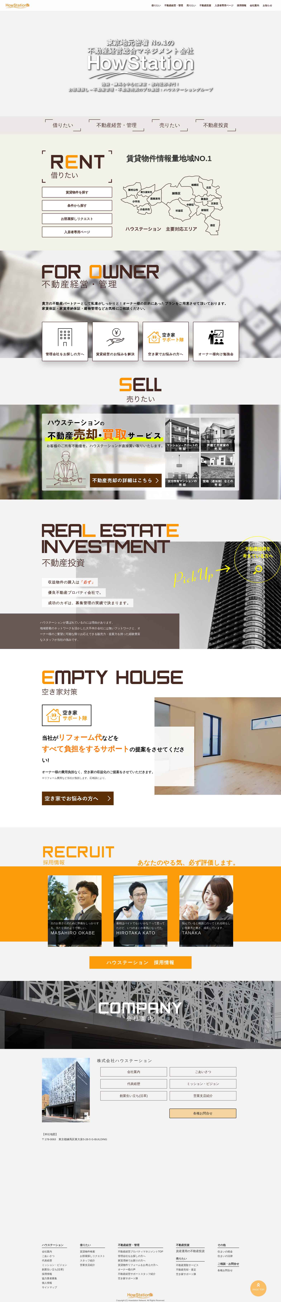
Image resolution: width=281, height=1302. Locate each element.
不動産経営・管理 (173, 5)
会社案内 (254, 5)
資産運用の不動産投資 (190, 1251)
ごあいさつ (203, 1072)
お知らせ (267, 5)
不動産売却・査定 (186, 1269)
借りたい (156, 5)
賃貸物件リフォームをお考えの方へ (138, 1265)
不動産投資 (205, 5)
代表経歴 (133, 1084)
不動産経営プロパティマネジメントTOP (140, 1251)
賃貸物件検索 (87, 1251)
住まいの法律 (225, 1256)
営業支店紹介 (203, 1096)
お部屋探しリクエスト (92, 1256)
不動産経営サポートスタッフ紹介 (137, 1273)
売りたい (191, 5)
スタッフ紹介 (87, 1260)
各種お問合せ (203, 1113)
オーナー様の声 (126, 1269)
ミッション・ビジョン (203, 1084)
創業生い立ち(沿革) (134, 1096)
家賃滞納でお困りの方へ (132, 1260)
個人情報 (47, 1282)
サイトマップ (49, 1287)
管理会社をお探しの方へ (132, 1256)
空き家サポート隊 (128, 1278)
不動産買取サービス (187, 1265)
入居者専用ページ (224, 5)
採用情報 (241, 5)
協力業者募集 (49, 1278)
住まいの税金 (225, 1251)
